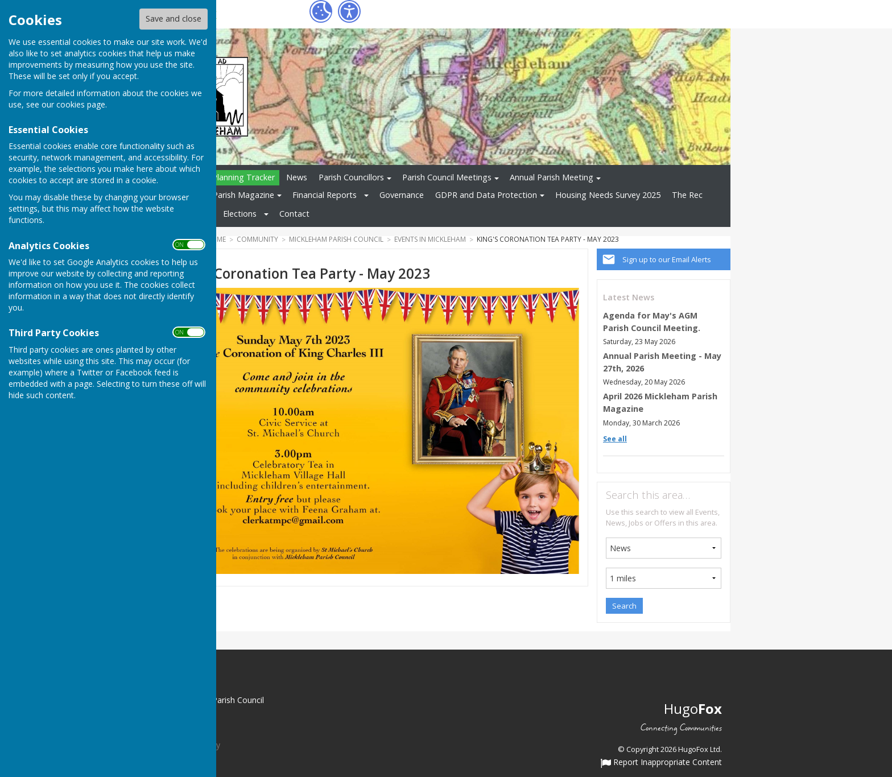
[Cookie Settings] (320, 11)
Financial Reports (324, 194)
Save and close (173, 18)
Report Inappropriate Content (661, 762)
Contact (294, 213)
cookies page (80, 104)
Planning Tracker (243, 177)
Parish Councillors (351, 177)
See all (615, 439)
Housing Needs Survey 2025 (607, 194)
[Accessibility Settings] (349, 11)
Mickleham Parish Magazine (222, 194)
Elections (240, 213)
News (296, 177)
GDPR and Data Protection (486, 194)
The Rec (687, 194)
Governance (401, 194)
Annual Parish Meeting (551, 177)
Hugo (693, 708)
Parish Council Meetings (447, 177)
